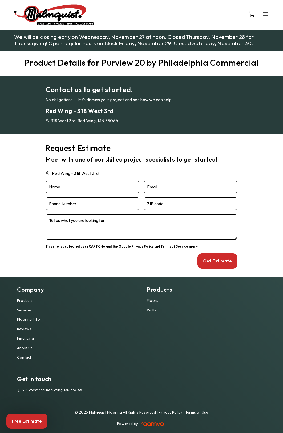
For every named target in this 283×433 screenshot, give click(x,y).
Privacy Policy (142, 246)
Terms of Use (196, 412)
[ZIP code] (190, 203)
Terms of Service (174, 246)
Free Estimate (27, 421)
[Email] (190, 187)
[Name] (92, 187)
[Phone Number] (92, 203)
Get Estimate (217, 260)
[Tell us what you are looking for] (141, 227)
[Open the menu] (265, 13)
